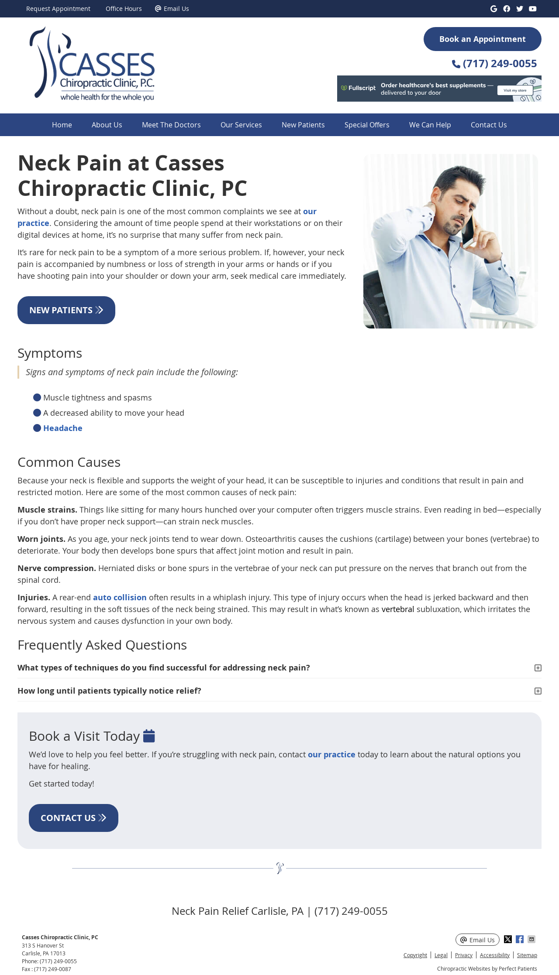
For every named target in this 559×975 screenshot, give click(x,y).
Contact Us (489, 125)
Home (62, 125)
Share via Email (532, 939)
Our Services (241, 125)
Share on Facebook (520, 939)
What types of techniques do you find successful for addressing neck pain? (163, 667)
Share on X (509, 939)
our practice (331, 754)
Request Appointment (58, 8)
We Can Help (430, 125)
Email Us (172, 8)
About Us (107, 125)
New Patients (303, 125)
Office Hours (124, 8)
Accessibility (495, 954)
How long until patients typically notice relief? (109, 690)
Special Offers (367, 125)
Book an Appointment (482, 39)
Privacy (464, 954)
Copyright (415, 954)
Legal (441, 954)
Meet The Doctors (171, 125)
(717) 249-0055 (58, 961)
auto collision (120, 597)
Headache (63, 428)
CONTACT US (74, 818)
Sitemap (527, 954)
